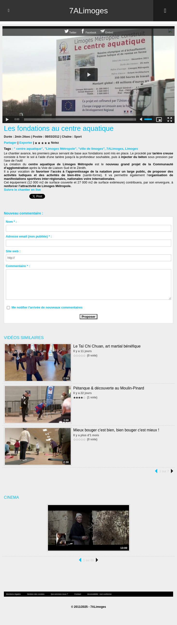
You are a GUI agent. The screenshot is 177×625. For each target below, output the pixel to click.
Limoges (131, 148)
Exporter (25, 142)
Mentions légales (13, 594)
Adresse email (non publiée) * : (29, 236)
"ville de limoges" (91, 148)
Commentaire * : (18, 266)
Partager (10, 142)
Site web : (13, 251)
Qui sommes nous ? (59, 594)
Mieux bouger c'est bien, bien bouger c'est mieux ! (116, 430)
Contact (77, 594)
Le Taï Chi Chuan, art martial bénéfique (107, 346)
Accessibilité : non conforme (99, 594)
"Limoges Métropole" (61, 148)
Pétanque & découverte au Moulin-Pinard (108, 388)
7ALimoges (88, 10)
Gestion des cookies (35, 594)
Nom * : (11, 221)
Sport (78, 136)
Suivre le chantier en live (22, 189)
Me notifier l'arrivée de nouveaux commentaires (47, 307)
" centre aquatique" (28, 148)
